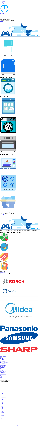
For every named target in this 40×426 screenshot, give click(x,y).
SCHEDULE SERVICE (2, 272)
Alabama (2, 393)
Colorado (2, 395)
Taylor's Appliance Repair (3, 374)
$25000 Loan (29, 389)
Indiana (2, 400)
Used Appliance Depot (2, 376)
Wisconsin (3, 418)
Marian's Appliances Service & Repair (4, 367)
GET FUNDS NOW (2, 21)
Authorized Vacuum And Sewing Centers (4, 362)
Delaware (2, 396)
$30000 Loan (36, 389)
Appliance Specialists (2, 360)
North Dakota (3, 411)
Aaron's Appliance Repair (3, 356)
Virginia (2, 417)
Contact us (3, 3)
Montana (2, 407)
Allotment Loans (4, 1)
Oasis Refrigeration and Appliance (3, 368)
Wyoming (2, 419)
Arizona (2, 394)
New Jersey (3, 409)
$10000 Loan (29, 388)
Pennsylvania (3, 413)
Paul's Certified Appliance (3, 369)
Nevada (2, 408)
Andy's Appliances (2, 357)
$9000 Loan (22, 388)
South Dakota (3, 415)
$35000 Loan (22, 390)
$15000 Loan (36, 388)
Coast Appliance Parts (2, 363)
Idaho (2, 399)
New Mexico (3, 410)
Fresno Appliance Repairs (3, 365)
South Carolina (3, 414)
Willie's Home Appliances (3, 377)
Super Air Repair (2, 373)
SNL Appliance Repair (2, 372)
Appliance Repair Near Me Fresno (3, 359)
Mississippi (3, 406)
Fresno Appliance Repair (2, 364)
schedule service (2, 16)
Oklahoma (3, 412)
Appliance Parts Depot (2, 358)
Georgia (2, 398)
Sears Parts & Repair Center (3, 371)
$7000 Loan (29, 387)
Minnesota (3, 405)
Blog (2, 2)
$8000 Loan (36, 387)
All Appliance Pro (2, 13)
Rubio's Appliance (2, 370)
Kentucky (2, 402)
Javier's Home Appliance (2, 366)
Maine (2, 403)
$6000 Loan (22, 387)
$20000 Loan (22, 389)
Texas (2, 416)
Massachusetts (3, 404)
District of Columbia (4, 397)
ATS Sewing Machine (2, 361)
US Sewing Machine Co (2, 375)
